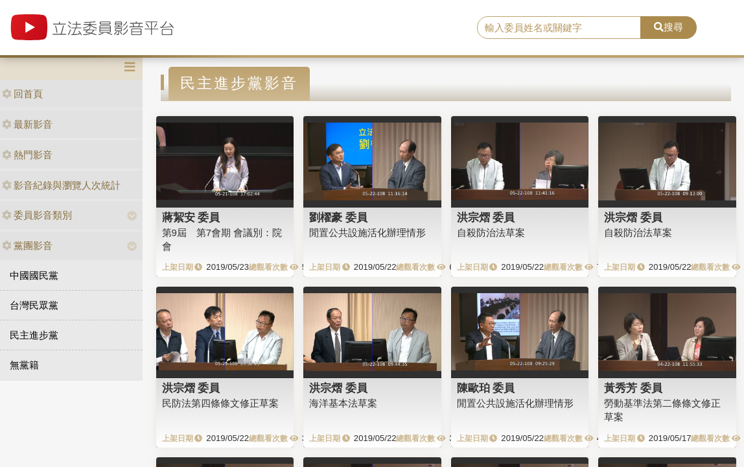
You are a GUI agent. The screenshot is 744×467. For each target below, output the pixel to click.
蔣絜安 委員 (191, 217)
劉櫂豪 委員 (338, 217)
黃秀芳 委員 (633, 388)
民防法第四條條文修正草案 (220, 403)
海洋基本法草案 (343, 403)
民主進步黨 (34, 335)
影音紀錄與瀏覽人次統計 (61, 185)
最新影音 (27, 124)
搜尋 (668, 26)
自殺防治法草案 (491, 232)
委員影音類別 (37, 215)
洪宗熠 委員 (486, 217)
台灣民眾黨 (34, 305)
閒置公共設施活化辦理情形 (367, 232)
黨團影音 (27, 245)
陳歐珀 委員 (486, 388)
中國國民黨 (34, 275)
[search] (559, 28)
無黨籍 (24, 364)
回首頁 (22, 93)
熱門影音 (27, 154)
